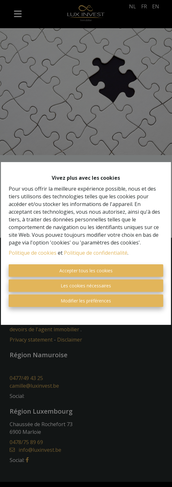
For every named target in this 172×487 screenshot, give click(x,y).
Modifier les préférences (86, 301)
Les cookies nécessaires (86, 286)
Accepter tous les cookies (86, 271)
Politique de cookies (32, 252)
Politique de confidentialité (95, 252)
